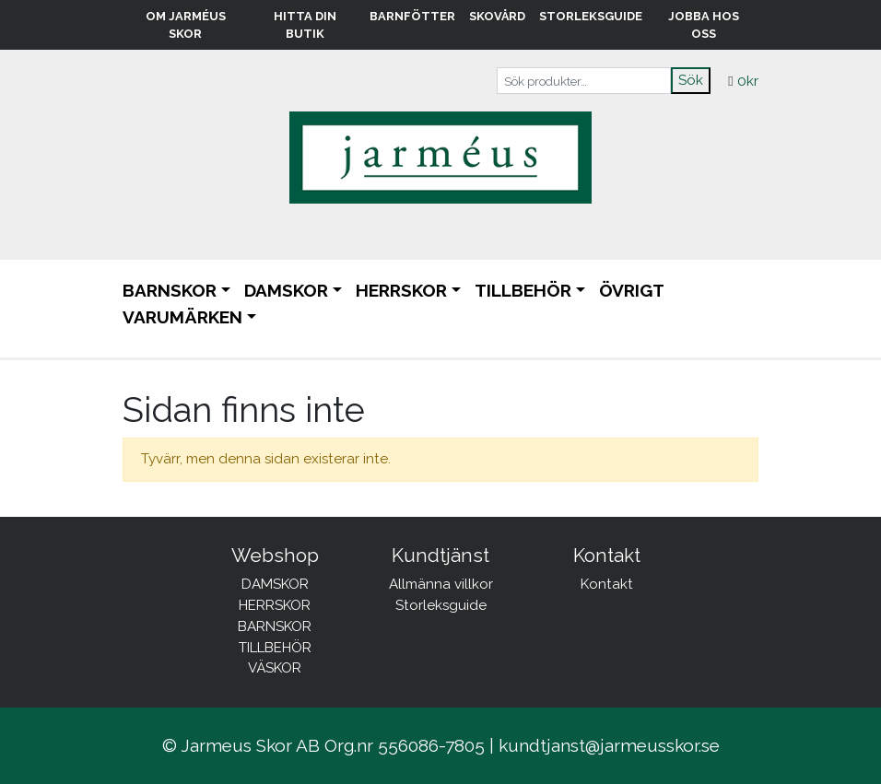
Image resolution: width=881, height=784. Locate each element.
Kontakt (607, 584)
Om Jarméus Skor (186, 25)
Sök (690, 80)
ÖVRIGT (631, 290)
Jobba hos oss (703, 25)
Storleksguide (590, 16)
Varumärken (182, 317)
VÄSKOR (274, 668)
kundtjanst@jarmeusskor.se (609, 745)
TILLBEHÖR (523, 290)
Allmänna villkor (441, 584)
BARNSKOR (170, 290)
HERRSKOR (401, 290)
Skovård (497, 16)
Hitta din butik (305, 25)
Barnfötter (412, 16)
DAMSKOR (286, 290)
